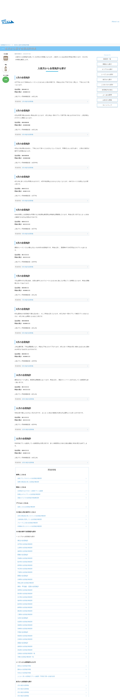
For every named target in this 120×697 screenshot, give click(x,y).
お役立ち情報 (107, 100)
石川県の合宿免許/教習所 (25, 597)
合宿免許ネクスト (6, 45)
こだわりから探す (107, 84)
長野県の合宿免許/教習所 (25, 590)
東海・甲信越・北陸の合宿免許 (28, 586)
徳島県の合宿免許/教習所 (25, 646)
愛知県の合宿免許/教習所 (25, 611)
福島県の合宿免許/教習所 (25, 551)
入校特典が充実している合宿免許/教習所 (30, 519)
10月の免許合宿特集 (28, 399)
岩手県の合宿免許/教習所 (25, 544)
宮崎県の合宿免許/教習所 (25, 628)
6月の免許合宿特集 (27, 267)
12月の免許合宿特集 (28, 462)
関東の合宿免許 (23, 554)
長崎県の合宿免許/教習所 (25, 625)
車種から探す (107, 64)
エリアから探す (107, 69)
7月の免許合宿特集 (27, 300)
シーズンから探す (107, 74)
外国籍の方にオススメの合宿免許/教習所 (30, 526)
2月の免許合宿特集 (27, 134)
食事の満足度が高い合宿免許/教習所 (28, 482)
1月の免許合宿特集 (27, 101)
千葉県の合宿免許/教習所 (25, 572)
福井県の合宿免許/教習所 (25, 600)
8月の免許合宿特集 (27, 333)
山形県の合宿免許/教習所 (25, 547)
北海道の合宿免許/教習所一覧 (26, 653)
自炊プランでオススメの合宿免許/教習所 (30, 478)
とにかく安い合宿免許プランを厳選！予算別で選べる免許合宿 (36, 676)
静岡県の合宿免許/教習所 (25, 607)
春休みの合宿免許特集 (24, 666)
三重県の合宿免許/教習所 (25, 614)
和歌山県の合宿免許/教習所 (26, 583)
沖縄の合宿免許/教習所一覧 (26, 657)
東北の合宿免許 (23, 540)
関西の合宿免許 (23, 576)
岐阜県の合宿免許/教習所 (25, 604)
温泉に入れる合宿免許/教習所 (26, 507)
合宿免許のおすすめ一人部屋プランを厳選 (30, 491)
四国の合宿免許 (23, 643)
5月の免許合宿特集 (27, 233)
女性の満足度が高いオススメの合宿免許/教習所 (32, 516)
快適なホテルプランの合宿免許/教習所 (29, 494)
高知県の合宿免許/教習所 (25, 650)
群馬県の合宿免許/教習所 (25, 565)
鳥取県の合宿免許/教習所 (25, 636)
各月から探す (107, 79)
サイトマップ (107, 105)
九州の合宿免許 (23, 618)
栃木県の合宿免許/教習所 (25, 562)
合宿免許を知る (107, 90)
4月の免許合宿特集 (27, 200)
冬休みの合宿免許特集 (24, 673)
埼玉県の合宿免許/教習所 (25, 568)
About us (115, 21)
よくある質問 (107, 95)
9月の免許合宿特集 (27, 366)
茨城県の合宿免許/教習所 (25, 558)
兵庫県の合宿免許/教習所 (25, 579)
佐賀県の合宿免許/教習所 (25, 621)
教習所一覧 (107, 59)
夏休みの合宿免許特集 (24, 669)
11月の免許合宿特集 (28, 429)
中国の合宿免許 (23, 632)
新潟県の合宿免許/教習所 (25, 593)
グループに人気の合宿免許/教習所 (28, 523)
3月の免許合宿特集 (27, 167)
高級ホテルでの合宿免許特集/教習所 (28, 498)
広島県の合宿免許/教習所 (25, 639)
